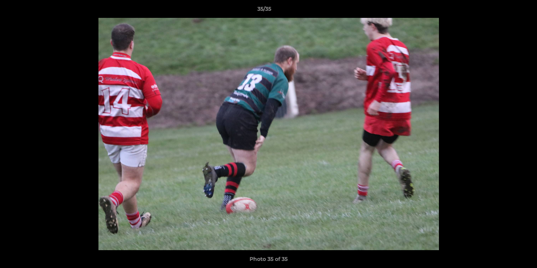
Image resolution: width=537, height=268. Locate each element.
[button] (505, 10)
